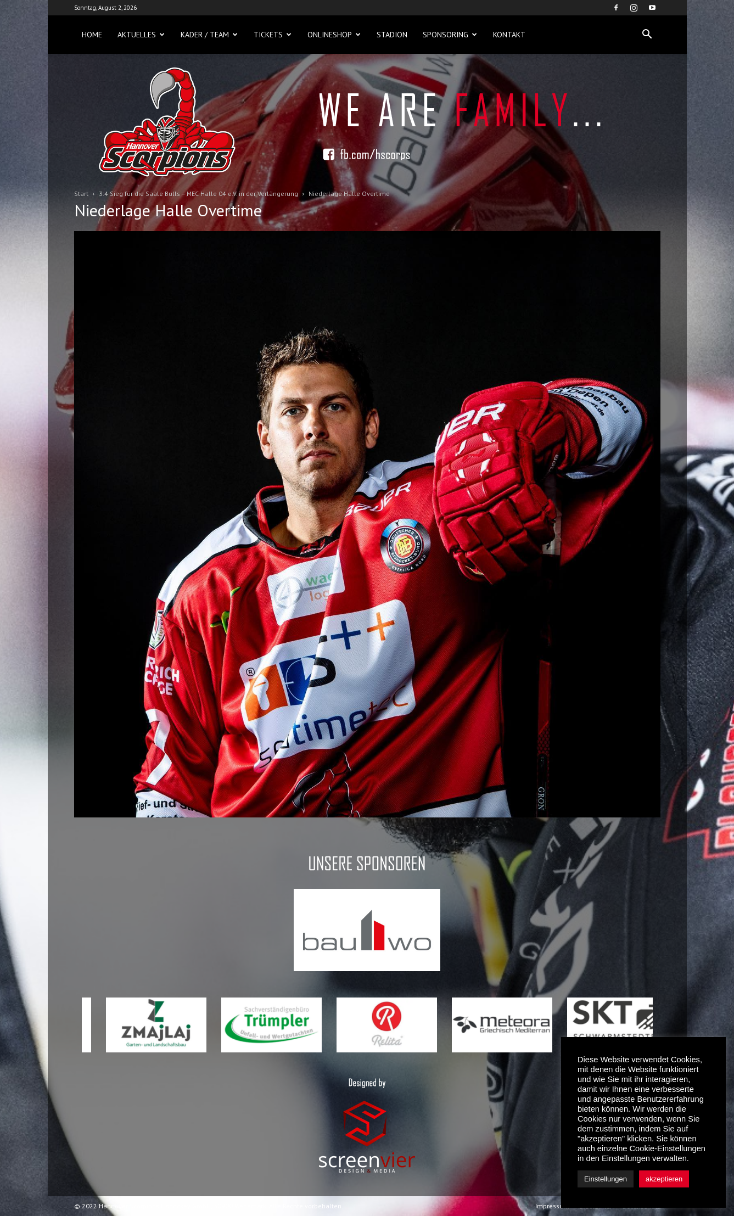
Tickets (273, 35)
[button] (647, 34)
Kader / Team (209, 35)
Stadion (392, 35)
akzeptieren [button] (664, 1179)
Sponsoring (450, 35)
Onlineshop (334, 35)
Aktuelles (141, 35)
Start (81, 193)
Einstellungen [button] (605, 1179)
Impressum (552, 1206)
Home (92, 35)
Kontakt (509, 35)
